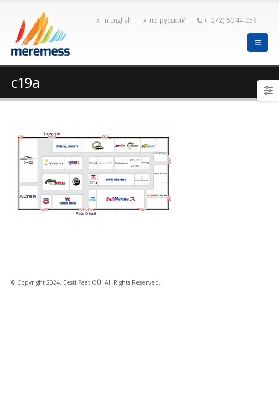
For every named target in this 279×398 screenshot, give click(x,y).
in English (114, 19)
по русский (164, 19)
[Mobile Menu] (257, 42)
